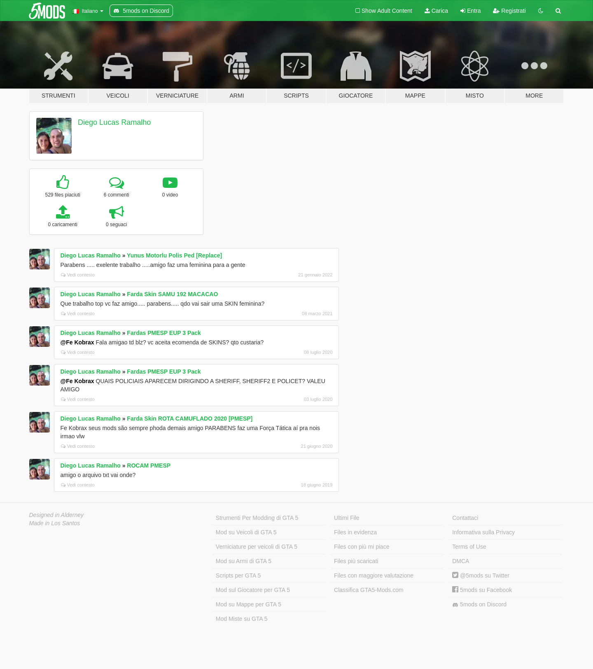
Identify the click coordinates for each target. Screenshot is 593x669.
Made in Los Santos (54, 523)
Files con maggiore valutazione (373, 575)
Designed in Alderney (56, 515)
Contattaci (465, 518)
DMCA (460, 561)
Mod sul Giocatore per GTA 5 (253, 590)
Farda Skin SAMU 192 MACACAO (172, 294)
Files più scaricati (356, 561)
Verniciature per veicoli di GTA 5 (256, 546)
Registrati (509, 10)
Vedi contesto (78, 274)
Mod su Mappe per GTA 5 (248, 604)
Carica (436, 10)
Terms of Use (469, 546)
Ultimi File (346, 518)
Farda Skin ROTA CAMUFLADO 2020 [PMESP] (189, 418)
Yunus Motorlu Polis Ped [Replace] (174, 255)
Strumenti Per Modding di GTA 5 (257, 518)
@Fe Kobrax (77, 342)
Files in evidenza (355, 532)
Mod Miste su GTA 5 (242, 618)
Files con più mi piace (362, 546)
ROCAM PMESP (148, 465)
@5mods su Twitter (480, 575)
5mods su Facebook (482, 590)
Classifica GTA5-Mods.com (369, 590)
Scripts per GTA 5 (238, 575)
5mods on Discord (479, 604)
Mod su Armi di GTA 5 (243, 561)
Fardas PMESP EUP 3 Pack (164, 333)
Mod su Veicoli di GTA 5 (246, 532)
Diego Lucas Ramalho (114, 122)
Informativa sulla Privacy (483, 532)
